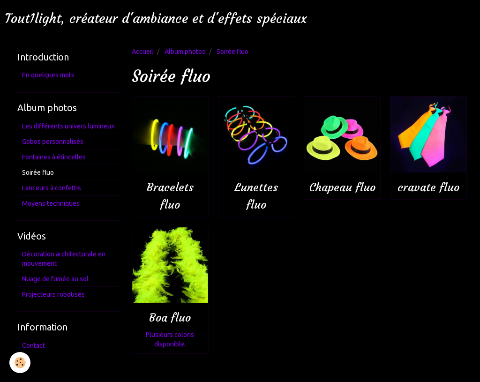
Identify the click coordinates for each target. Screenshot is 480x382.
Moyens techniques (51, 203)
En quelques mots (48, 75)
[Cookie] (19, 362)
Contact (33, 345)
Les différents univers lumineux (68, 126)
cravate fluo (428, 187)
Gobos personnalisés (52, 141)
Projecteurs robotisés (53, 294)
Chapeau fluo (342, 187)
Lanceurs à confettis (51, 188)
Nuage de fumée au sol (55, 279)
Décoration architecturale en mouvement (63, 258)
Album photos (185, 51)
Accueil (142, 51)
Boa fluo (170, 318)
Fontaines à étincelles (54, 157)
